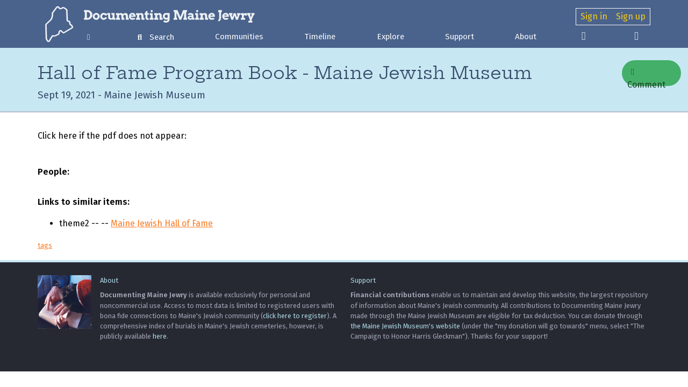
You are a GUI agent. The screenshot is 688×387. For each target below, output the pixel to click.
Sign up (631, 16)
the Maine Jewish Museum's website (405, 326)
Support (459, 36)
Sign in (593, 16)
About (525, 36)
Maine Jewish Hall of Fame (162, 223)
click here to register (295, 316)
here (160, 336)
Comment (646, 77)
